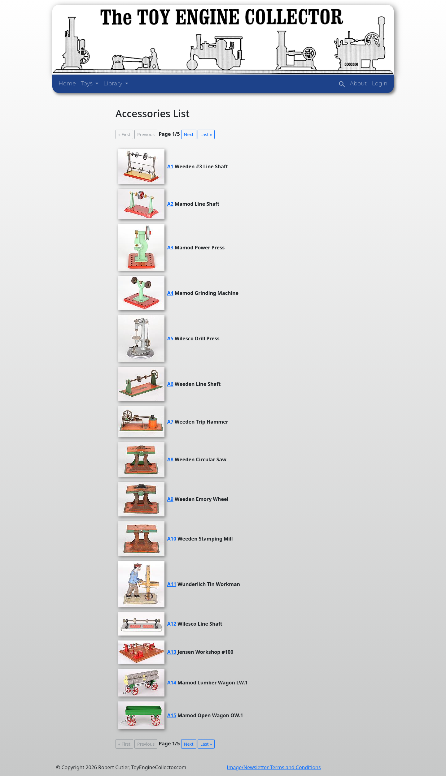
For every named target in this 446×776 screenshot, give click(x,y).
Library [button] (113, 83)
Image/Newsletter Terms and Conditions (274, 767)
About (358, 83)
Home (67, 83)
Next (189, 134)
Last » (206, 134)
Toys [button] (87, 83)
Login (379, 83)
